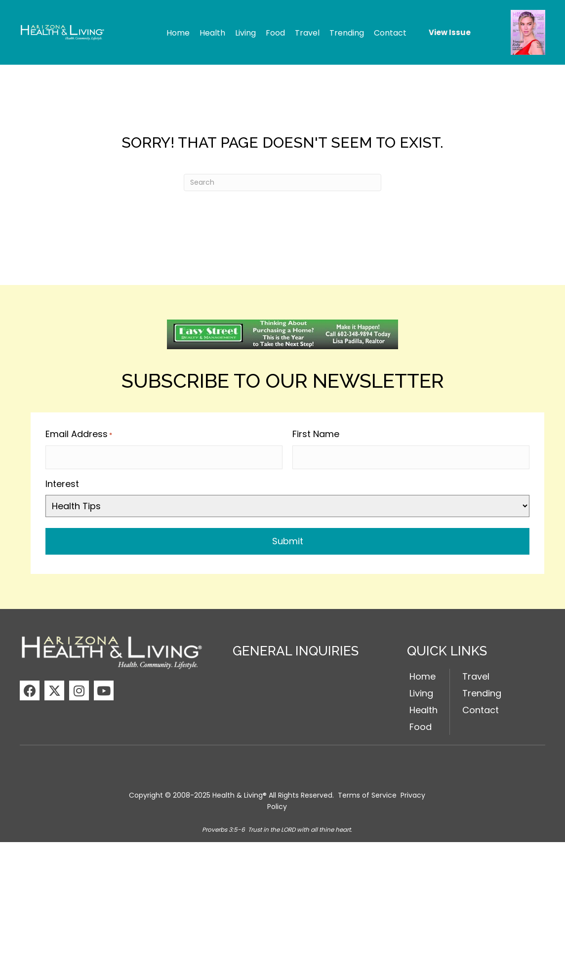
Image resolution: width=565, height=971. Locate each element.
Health (423, 707)
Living (421, 691)
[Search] (282, 182)
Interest (62, 481)
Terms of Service (367, 793)
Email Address (78, 434)
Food (420, 724)
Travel (475, 674)
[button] (30, 688)
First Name (315, 434)
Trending (481, 691)
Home (422, 674)
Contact (480, 707)
